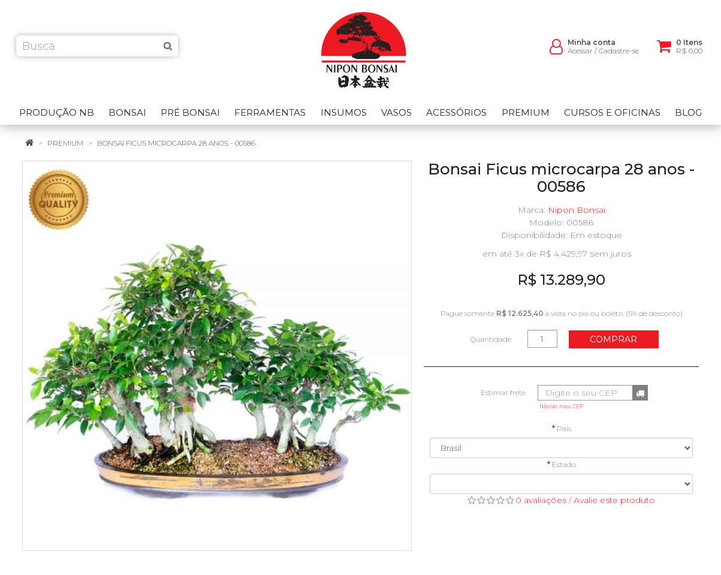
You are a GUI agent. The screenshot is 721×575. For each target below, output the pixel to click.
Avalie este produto (614, 500)
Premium (65, 143)
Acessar (580, 54)
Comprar (613, 339)
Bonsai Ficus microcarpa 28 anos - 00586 (176, 143)
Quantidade (490, 339)
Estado (564, 464)
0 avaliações (540, 500)
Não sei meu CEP (561, 407)
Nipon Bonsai (576, 209)
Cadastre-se (619, 54)
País (564, 428)
